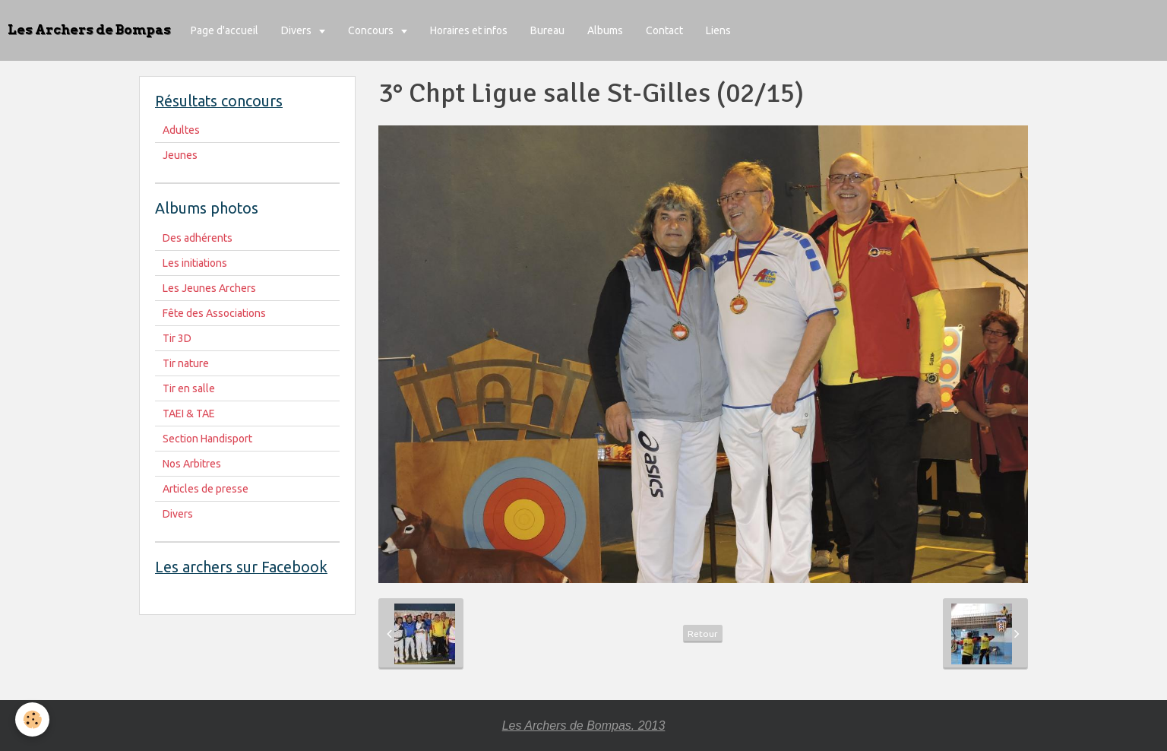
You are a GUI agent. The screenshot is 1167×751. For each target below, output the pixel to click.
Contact (664, 30)
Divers (297, 30)
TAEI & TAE (189, 413)
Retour (703, 634)
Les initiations (195, 263)
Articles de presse (205, 489)
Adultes (181, 130)
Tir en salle (189, 388)
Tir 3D (177, 338)
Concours (372, 30)
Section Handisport (207, 439)
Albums (605, 30)
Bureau (547, 30)
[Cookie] (32, 719)
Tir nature (186, 363)
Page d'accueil (224, 30)
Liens (718, 30)
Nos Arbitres (192, 464)
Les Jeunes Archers (209, 288)
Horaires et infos (469, 30)
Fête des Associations (214, 313)
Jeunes (180, 155)
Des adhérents (197, 238)
